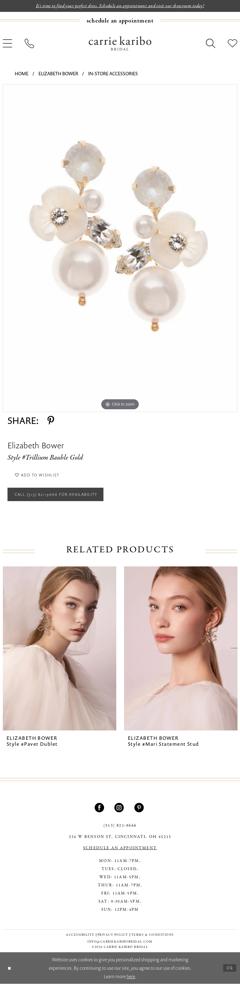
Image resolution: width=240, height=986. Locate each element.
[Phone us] (29, 44)
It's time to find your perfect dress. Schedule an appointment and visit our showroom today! (120, 5)
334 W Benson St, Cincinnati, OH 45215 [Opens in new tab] (120, 839)
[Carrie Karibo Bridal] (120, 43)
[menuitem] (120, 21)
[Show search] (211, 44)
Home (21, 74)
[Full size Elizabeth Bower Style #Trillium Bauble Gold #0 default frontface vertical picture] (120, 248)
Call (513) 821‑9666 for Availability (59, 496)
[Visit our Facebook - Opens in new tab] (100, 809)
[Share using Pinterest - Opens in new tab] (51, 420)
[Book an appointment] (120, 21)
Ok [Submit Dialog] (229, 970)
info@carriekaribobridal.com (120, 944)
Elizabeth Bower (58, 74)
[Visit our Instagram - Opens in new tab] (119, 809)
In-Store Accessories (113, 74)
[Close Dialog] (9, 970)
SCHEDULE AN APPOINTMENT (120, 850)
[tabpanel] (120, 248)
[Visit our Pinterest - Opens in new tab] (139, 809)
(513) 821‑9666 (120, 828)
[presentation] (59, 651)
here (131, 978)
